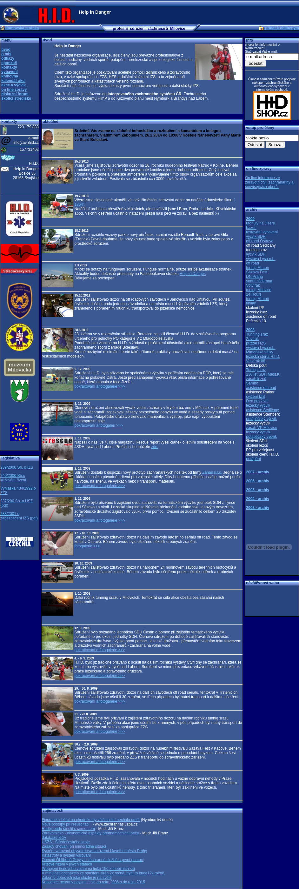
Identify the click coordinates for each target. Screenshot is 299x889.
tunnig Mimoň (257, 267)
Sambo (252, 383)
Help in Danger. (193, 273)
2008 (250, 330)
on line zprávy (14, 89)
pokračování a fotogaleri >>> (98, 425)
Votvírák (253, 285)
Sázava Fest (256, 272)
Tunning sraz (257, 334)
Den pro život (257, 401)
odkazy (7, 58)
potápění (253, 459)
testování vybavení (262, 232)
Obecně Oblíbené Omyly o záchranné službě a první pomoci (92, 860)
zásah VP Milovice (261, 427)
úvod (5, 49)
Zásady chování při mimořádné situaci (74, 846)
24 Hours (254, 294)
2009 (250, 219)
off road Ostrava (259, 241)
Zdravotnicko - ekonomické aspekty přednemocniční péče (90, 833)
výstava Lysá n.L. (260, 259)
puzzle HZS (256, 343)
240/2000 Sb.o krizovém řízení (13, 477)
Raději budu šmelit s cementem (68, 828)
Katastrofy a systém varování (66, 855)
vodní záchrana (259, 281)
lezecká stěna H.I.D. (263, 356)
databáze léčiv (54, 837)
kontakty (9, 67)
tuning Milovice (258, 290)
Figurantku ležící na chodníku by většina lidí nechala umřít (91, 820)
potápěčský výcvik (261, 419)
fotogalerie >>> (87, 546)
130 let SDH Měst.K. (263, 374)
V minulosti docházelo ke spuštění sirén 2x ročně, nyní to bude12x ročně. (103, 873)
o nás (6, 54)
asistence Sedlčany (262, 410)
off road (252, 263)
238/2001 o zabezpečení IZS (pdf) (19, 515)
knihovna (9, 76)
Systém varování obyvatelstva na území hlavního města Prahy (94, 851)
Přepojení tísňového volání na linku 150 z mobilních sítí (88, 868)
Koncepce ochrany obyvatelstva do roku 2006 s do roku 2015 (93, 882)
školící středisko (16, 98)
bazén (251, 227)
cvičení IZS (255, 396)
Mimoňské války (259, 352)
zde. (154, 446)
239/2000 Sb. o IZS (16, 467)
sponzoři (9, 63)
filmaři (251, 303)
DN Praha (254, 276)
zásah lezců (256, 379)
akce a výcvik (13, 85)
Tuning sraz (256, 370)
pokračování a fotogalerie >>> (99, 386)
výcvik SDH (255, 236)
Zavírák (252, 339)
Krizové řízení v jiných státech (67, 864)
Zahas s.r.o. (212, 472)
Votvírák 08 (255, 361)
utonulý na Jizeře (260, 223)
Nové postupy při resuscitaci (65, 824)
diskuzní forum (14, 94)
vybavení (9, 72)
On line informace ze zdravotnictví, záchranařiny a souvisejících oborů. (269, 182)
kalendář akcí (13, 80)
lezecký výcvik (258, 405)
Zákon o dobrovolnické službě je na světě (76, 877)
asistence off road (261, 387)
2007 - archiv (257, 472)
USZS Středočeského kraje (66, 842)
